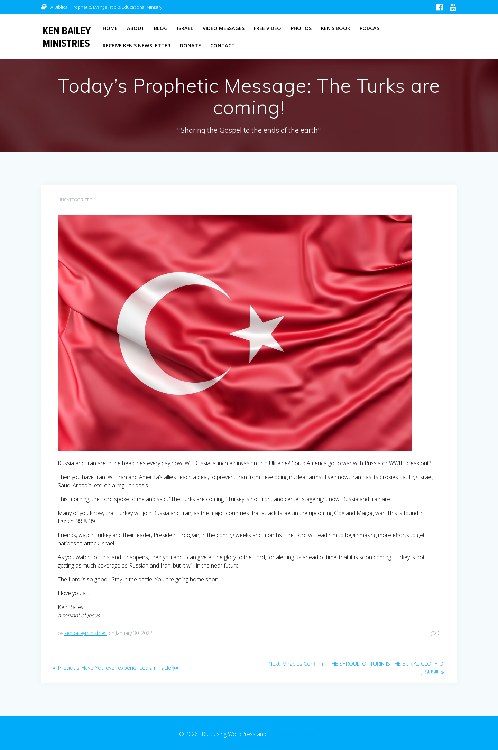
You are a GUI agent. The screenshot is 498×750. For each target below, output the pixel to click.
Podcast (371, 28)
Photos (301, 28)
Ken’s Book (335, 28)
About (136, 28)
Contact (222, 45)
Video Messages (224, 28)
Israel (185, 28)
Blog (161, 28)
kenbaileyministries (85, 633)
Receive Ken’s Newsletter (136, 45)
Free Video (267, 28)
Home (110, 28)
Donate (190, 45)
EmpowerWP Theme (293, 734)
